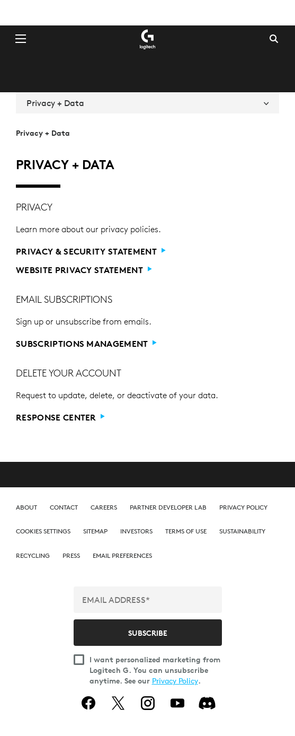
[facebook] (88, 703)
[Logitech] (148, 38)
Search (274, 38)
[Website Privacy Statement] (144, 270)
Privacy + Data (147, 103)
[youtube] (177, 703)
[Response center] (144, 417)
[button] (43, 531)
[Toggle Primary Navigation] (20, 38)
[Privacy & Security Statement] (144, 252)
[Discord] (207, 703)
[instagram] (147, 703)
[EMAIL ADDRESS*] (148, 599)
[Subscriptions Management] (144, 344)
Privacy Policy (175, 681)
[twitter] (118, 703)
